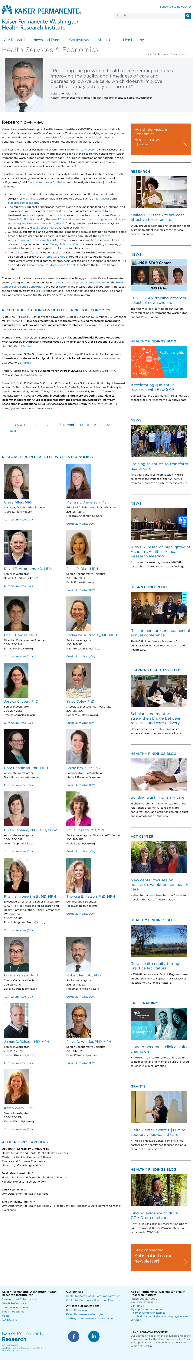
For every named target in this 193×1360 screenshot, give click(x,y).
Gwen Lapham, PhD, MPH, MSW (30, 830)
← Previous (17, 425)
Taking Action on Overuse (67, 244)
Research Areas (179, 54)
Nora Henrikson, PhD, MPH (44, 223)
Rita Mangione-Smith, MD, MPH (30, 896)
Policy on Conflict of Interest (148, 1313)
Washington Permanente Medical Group (90, 1318)
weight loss (30, 198)
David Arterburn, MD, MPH (45, 182)
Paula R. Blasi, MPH (82, 569)
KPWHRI (13, 1345)
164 (108, 425)
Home (146, 54)
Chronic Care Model (55, 257)
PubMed (40, 330)
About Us (105, 40)
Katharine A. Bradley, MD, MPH (91, 635)
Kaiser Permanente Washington (85, 1314)
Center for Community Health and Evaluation (93, 1300)
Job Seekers (9, 1320)
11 (88, 425)
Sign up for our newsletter (146, 1309)
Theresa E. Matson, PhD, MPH (90, 896)
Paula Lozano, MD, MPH (86, 830)
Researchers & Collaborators (19, 1299)
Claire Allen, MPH (18, 502)
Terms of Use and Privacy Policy (27, 1348)
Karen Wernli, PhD (19, 1108)
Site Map (6, 1348)
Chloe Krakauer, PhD (83, 768)
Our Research (15, 40)
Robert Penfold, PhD (83, 975)
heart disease (102, 198)
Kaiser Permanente (77, 1310)
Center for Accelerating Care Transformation (93, 1296)
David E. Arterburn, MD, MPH (28, 569)
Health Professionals (14, 1303)
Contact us (137, 1306)
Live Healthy (133, 40)
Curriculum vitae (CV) (18, 519)
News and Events (47, 40)
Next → (15, 431)
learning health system (82, 149)
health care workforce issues (48, 265)
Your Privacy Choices (12, 1351)
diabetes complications (23, 203)
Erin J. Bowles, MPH (20, 635)
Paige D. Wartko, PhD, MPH (88, 1042)
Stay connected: (149, 1250)
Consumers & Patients (15, 1307)
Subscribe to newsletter (175, 6)
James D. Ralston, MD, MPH (26, 1042)
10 (81, 425)
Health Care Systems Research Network (84, 282)
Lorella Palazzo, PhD (21, 975)
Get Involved (79, 40)
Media (5, 1316)
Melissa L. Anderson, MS (86, 502)
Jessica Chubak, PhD (21, 701)
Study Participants (13, 1312)
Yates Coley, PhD (80, 701)
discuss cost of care (43, 227)
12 (94, 425)
